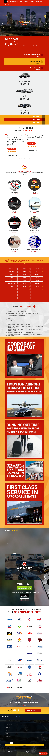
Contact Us (7, 4)
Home (6, 1)
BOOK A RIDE (39, 116)
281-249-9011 (12, 44)
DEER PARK (37, 280)
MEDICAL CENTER (11, 271)
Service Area (26, 1)
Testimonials (37, 1)
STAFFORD (37, 286)
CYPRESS (24, 283)
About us (10, 750)
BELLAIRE (24, 280)
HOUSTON (24, 289)
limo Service (29, 750)
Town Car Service (14, 1)
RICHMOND (24, 271)
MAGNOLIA (11, 286)
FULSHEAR (11, 292)
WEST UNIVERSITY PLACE (11, 283)
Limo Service (20, 1)
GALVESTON (24, 286)
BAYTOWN (11, 277)
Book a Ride (32, 1)
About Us (9, 1)
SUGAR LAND (11, 268)
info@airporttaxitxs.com (18, 711)
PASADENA (24, 274)
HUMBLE (37, 289)
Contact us (28, 752)
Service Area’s (11, 751)
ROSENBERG (37, 274)
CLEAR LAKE (37, 268)
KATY (11, 280)
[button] (20, 159)
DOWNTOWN (24, 292)
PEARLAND (37, 277)
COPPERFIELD (11, 274)
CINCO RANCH (37, 283)
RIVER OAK (37, 271)
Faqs (41, 1)
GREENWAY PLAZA (37, 292)
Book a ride (10, 752)
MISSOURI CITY (11, 289)
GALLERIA (24, 268)
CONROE (24, 277)
